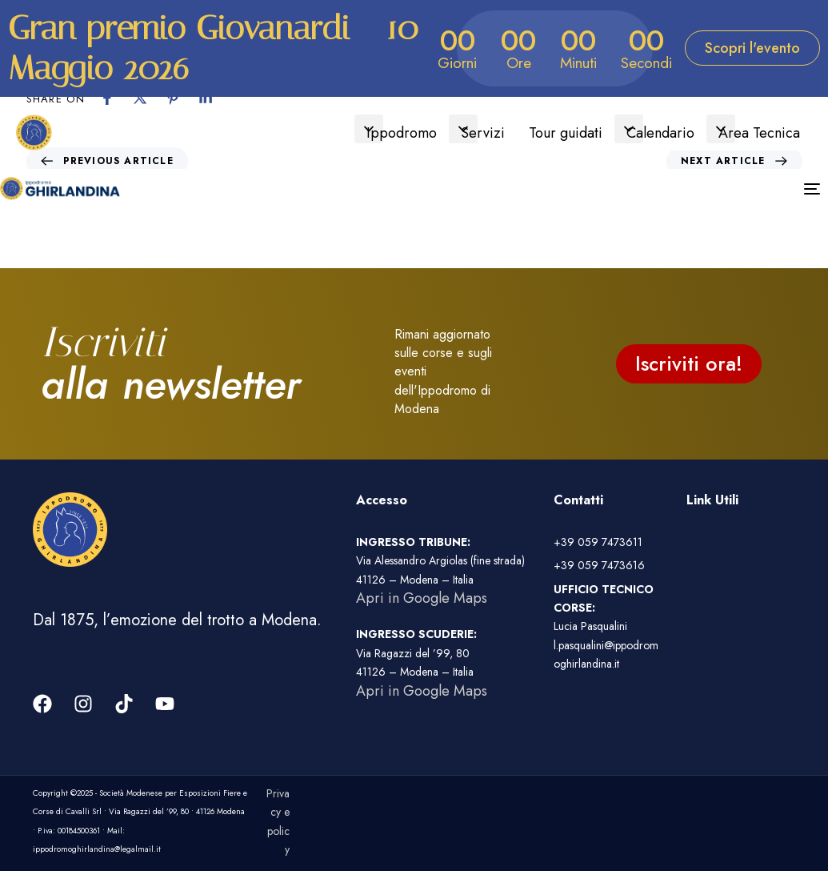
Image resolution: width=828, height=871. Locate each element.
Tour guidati (565, 132)
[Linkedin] (205, 97)
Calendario (660, 132)
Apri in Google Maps (421, 598)
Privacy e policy (278, 821)
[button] (368, 128)
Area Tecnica (759, 132)
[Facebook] (107, 97)
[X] (140, 97)
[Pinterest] (173, 97)
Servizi (483, 132)
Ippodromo (401, 132)
